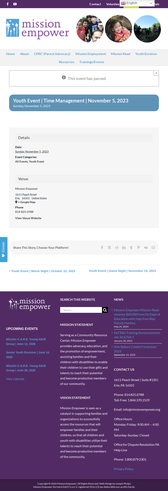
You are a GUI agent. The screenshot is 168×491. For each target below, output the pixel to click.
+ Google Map (26, 202)
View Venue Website (28, 218)
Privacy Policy (123, 469)
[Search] (105, 310)
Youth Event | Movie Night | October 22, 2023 (43, 271)
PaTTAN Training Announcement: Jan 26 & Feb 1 (137, 335)
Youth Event (36, 161)
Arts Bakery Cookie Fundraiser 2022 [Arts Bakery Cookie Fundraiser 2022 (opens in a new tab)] (135, 349)
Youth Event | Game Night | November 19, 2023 (122, 270)
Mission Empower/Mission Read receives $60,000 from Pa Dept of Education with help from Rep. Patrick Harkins (137, 316)
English (129, 3)
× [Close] (156, 73)
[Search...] (81, 310)
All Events (21, 161)
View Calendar (15, 379)
